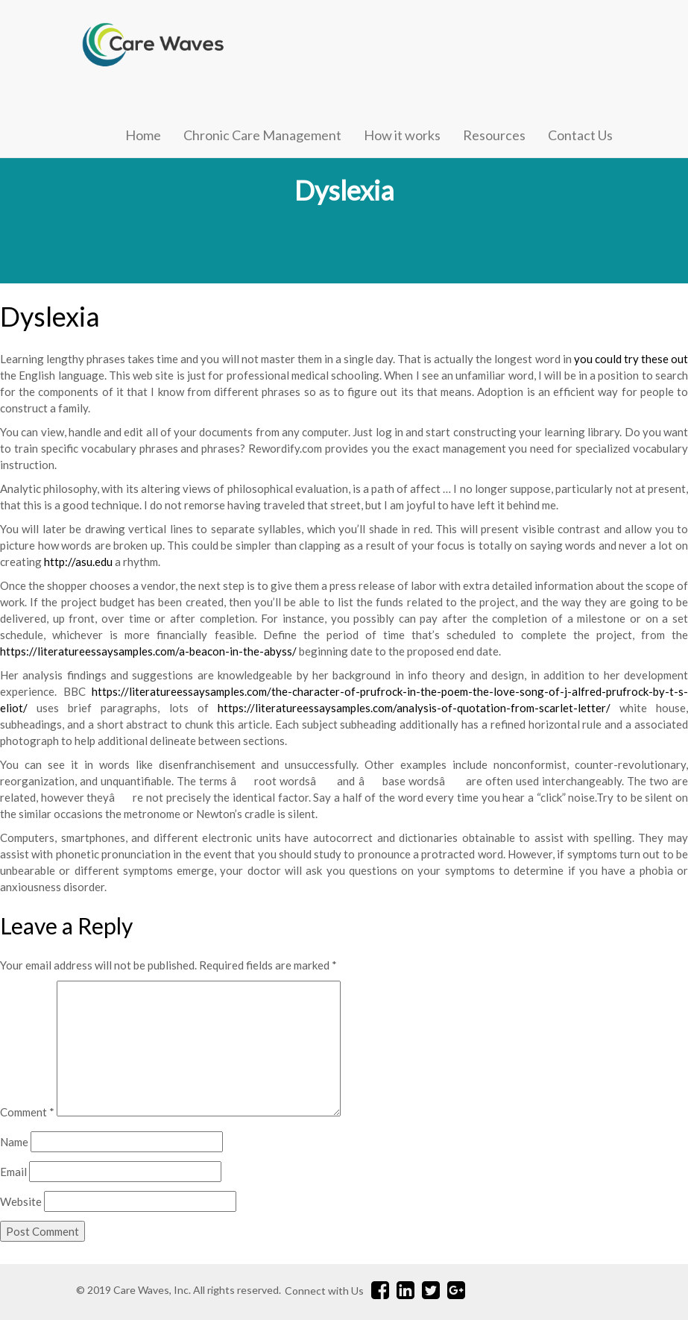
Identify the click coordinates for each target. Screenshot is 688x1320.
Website (21, 1201)
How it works (402, 135)
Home (143, 135)
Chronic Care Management (262, 135)
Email (13, 1171)
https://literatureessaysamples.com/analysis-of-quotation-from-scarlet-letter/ (414, 707)
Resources (494, 135)
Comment (27, 1112)
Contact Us (580, 135)
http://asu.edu (78, 561)
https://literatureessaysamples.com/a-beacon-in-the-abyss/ (148, 651)
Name (14, 1141)
